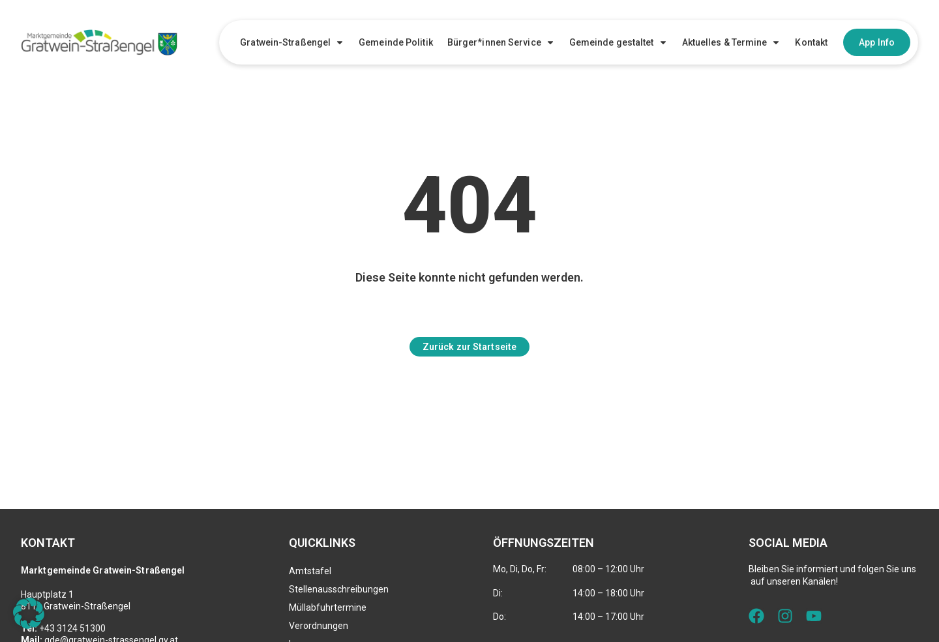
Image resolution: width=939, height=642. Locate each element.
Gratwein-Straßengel (292, 42)
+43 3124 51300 (72, 628)
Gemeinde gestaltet (618, 42)
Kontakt (811, 42)
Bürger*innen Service (501, 42)
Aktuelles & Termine (731, 42)
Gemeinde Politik (396, 42)
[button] (28, 613)
